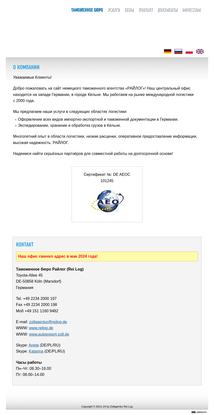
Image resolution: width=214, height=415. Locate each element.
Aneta (34, 345)
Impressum (191, 10)
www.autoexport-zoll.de (49, 334)
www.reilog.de (41, 328)
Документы (167, 10)
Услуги (114, 10)
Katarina (36, 351)
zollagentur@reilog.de (48, 322)
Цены (129, 10)
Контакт (146, 10)
